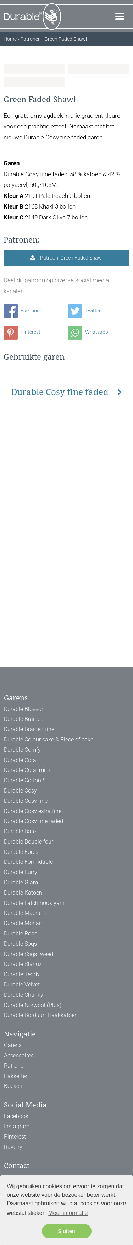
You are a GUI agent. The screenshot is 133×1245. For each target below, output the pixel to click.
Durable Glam (21, 882)
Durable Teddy (22, 974)
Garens (13, 1045)
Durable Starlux (23, 964)
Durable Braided (24, 719)
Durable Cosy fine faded (60, 637)
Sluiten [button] (66, 1231)
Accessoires (19, 1055)
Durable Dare (20, 831)
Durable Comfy (22, 749)
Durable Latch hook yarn (34, 903)
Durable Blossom (25, 709)
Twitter (84, 476)
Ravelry (13, 1147)
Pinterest (22, 497)
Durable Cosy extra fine (32, 811)
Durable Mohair (23, 923)
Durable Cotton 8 (25, 780)
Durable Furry (20, 872)
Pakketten (16, 1076)
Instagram (16, 1126)
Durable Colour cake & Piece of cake (48, 739)
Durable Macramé (26, 913)
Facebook (23, 476)
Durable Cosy (20, 790)
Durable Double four (28, 841)
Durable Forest (22, 852)
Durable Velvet (22, 985)
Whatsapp (88, 497)
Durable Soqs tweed (28, 954)
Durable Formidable (28, 862)
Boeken (13, 1086)
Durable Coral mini (27, 770)
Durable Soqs (20, 943)
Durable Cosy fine (26, 800)
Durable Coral (21, 760)
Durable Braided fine (29, 729)
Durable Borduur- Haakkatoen (41, 1015)
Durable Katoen (23, 892)
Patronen (15, 1065)
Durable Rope (20, 933)
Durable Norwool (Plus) (32, 1005)
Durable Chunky (23, 994)
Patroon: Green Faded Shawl (71, 423)
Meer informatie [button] (68, 1213)
